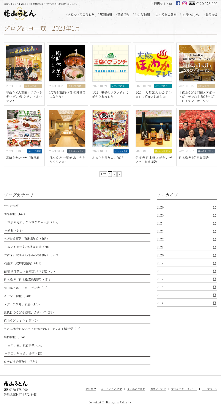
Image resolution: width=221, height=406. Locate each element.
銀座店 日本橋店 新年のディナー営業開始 (154, 160)
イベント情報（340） (18, 296)
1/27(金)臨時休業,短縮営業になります (67, 94)
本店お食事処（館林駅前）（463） (26, 238)
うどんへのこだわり (81, 14)
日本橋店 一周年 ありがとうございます (67, 160)
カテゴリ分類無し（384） (21, 361)
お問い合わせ (191, 14)
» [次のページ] (119, 174)
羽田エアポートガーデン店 (33, 86)
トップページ (209, 389)
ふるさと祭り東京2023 (107, 158)
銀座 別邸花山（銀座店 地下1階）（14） (30, 271)
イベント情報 (34, 151)
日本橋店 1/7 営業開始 (193, 158)
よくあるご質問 (165, 14)
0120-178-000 (206, 3)
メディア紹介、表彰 (120, 86)
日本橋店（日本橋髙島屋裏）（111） (28, 279)
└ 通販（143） (14, 230)
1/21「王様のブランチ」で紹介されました (110, 94)
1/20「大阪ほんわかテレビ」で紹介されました (154, 94)
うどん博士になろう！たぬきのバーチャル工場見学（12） (43, 329)
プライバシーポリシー (184, 389)
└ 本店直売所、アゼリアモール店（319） (32, 222)
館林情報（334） (15, 337)
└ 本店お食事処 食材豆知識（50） (27, 247)
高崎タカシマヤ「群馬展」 (24, 158)
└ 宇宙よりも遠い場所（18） (24, 353)
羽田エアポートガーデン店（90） (26, 288)
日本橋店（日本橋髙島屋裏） (76, 151)
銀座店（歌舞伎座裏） (163, 151)
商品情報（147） (15, 214)
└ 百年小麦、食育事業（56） (24, 345)
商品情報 (123, 14)
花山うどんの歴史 (111, 389)
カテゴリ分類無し (76, 86)
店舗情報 (106, 14)
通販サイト (161, 3)
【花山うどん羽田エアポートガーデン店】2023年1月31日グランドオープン (197, 96)
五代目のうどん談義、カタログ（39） (29, 312)
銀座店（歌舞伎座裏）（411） (23, 263)
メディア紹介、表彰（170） (22, 304)
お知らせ (211, 14)
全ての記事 (11, 206)
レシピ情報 (142, 14)
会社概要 (91, 389)
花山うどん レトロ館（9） (21, 320)
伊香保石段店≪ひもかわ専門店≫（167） (32, 255)
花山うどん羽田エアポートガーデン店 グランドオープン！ (24, 96)
